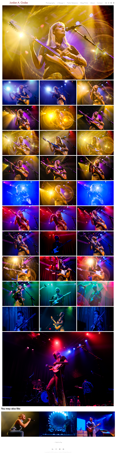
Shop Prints (84, 3)
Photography (50, 3)
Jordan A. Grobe (19, 2)
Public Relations (72, 3)
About (92, 3)
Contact (99, 3)
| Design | (61, 3)
